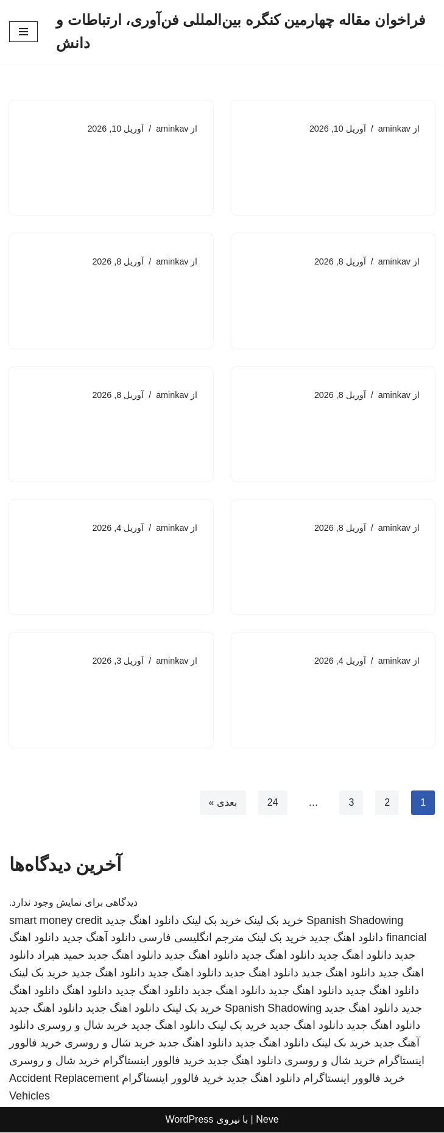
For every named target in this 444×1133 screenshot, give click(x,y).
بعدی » (222, 803)
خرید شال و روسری (82, 1026)
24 (272, 803)
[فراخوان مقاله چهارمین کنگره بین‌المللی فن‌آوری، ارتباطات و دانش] (245, 32)
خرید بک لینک (273, 921)
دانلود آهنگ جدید (99, 938)
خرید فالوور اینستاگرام (154, 1061)
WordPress (189, 1120)
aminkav (394, 128)
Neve (267, 1120)
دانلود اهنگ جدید (142, 921)
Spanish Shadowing (354, 921)
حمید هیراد (61, 956)
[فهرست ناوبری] (23, 31)
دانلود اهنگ (87, 991)
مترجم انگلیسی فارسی (191, 938)
